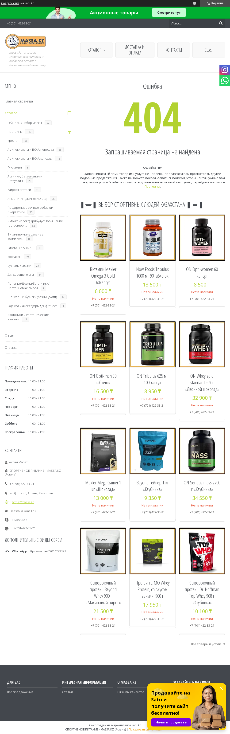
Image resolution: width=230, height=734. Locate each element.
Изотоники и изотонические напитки (28, 317)
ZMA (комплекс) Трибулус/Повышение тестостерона (35, 223)
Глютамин (15, 167)
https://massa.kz (23, 502)
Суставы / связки (19, 265)
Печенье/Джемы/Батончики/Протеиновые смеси (28, 285)
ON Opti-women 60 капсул (202, 272)
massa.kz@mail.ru (23, 511)
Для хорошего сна (21, 274)
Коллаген (14, 257)
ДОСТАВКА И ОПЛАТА (135, 50)
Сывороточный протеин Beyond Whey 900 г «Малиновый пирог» (103, 592)
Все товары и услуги (206, 644)
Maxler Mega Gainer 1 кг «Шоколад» (103, 485)
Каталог (11, 113)
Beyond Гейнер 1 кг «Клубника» (152, 485)
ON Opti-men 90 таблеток (103, 379)
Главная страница (19, 101)
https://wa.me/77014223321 (47, 551)
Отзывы (11, 347)
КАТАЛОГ (94, 50)
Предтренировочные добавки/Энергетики (30, 209)
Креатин (13, 140)
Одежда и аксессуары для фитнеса (33, 306)
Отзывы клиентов (131, 692)
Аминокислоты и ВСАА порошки (31, 149)
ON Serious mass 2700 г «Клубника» (202, 485)
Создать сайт (10, 3)
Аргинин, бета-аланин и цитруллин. (25, 178)
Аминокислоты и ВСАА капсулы (30, 158)
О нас (9, 336)
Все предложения (20, 692)
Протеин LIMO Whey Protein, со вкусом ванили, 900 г (152, 589)
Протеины (152, 186)
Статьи (67, 692)
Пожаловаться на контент (147, 729)
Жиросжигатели (19, 190)
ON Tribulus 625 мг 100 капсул (152, 379)
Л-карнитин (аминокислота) (27, 198)
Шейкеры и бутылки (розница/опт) (32, 297)
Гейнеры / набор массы (25, 123)
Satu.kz (136, 725)
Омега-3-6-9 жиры (21, 248)
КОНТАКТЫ (173, 50)
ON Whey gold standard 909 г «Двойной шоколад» (202, 382)
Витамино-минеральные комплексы (25, 236)
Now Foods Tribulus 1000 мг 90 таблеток (152, 272)
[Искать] (220, 23)
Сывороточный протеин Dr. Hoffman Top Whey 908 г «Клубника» (202, 592)
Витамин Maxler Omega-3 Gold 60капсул (103, 276)
